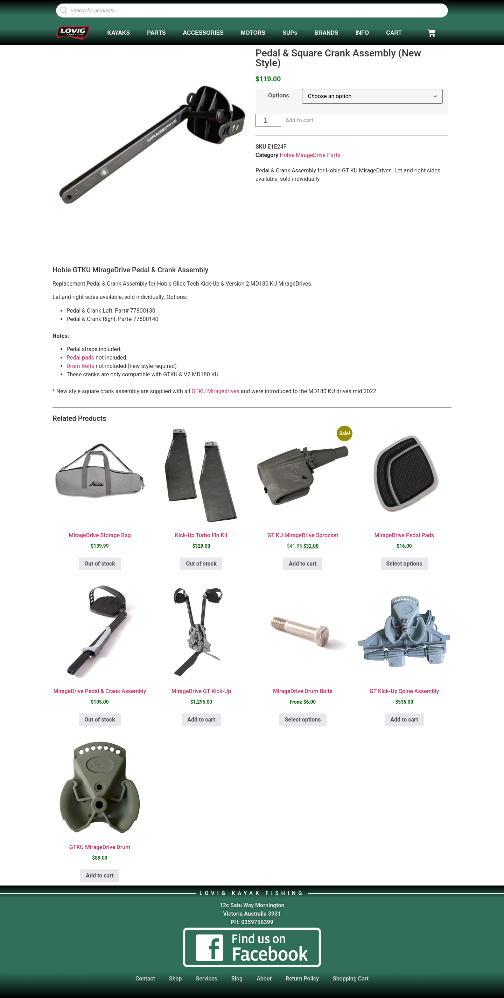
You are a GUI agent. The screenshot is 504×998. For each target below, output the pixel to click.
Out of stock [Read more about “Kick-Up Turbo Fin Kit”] (201, 563)
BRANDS (326, 33)
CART (393, 33)
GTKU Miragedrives (215, 391)
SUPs (289, 33)
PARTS (156, 33)
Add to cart (299, 120)
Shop (175, 978)
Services (206, 978)
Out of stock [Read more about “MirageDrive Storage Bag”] (99, 563)
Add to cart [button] (303, 563)
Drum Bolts (80, 366)
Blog (237, 978)
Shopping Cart (351, 978)
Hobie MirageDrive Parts (310, 155)
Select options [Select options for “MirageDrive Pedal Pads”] (404, 563)
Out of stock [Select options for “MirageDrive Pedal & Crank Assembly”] (99, 719)
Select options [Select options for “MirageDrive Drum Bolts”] (303, 719)
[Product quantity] (268, 120)
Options (278, 95)
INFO (362, 33)
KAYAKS (118, 33)
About (264, 978)
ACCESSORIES (203, 33)
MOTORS (253, 33)
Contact (145, 978)
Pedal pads (80, 357)
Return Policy (302, 978)
